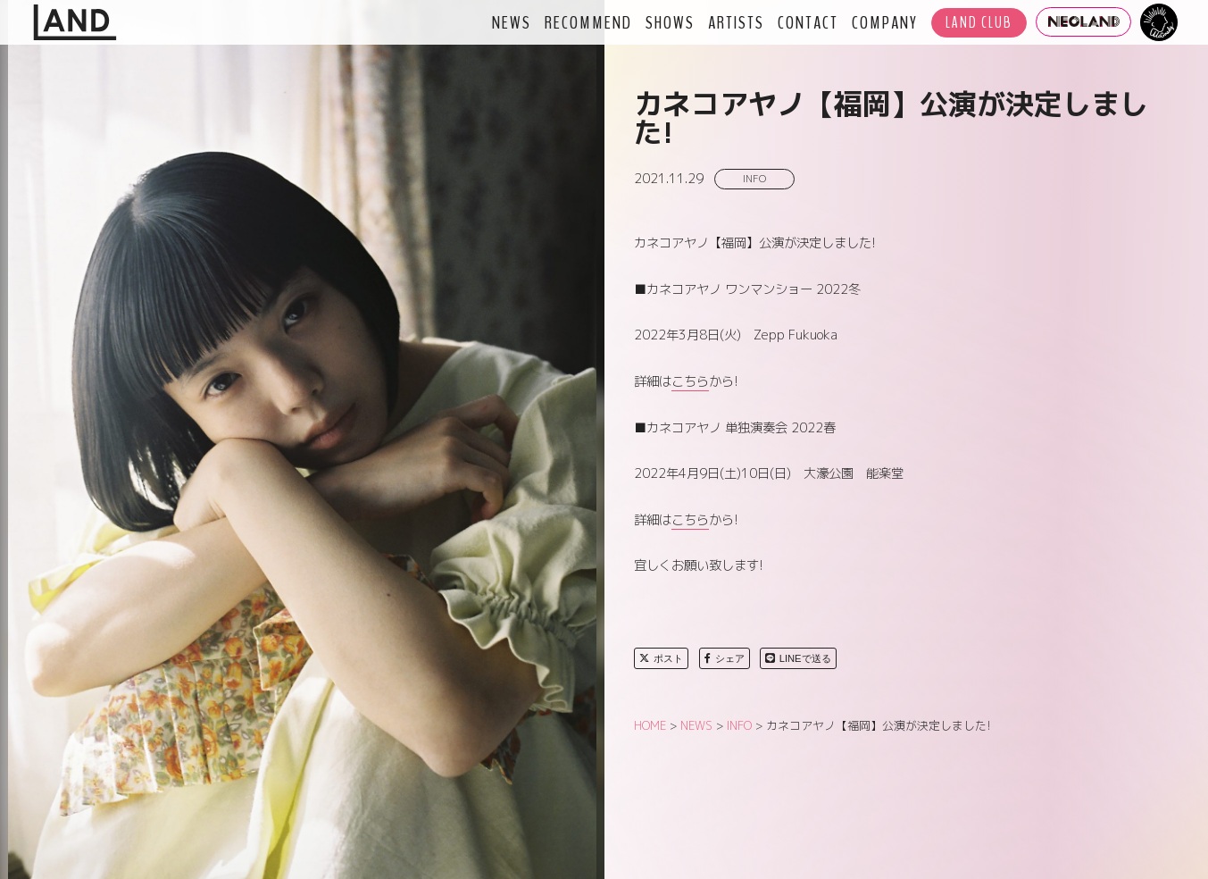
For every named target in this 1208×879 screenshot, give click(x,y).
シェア (724, 658)
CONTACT (808, 22)
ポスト (661, 658)
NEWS (511, 22)
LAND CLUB (979, 23)
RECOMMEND (588, 22)
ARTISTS (736, 22)
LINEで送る (798, 658)
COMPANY (885, 22)
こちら (690, 381)
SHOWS (670, 22)
